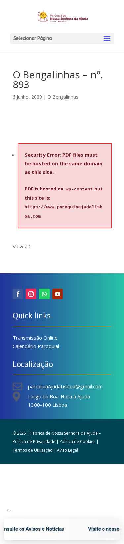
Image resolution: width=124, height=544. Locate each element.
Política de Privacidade (34, 441)
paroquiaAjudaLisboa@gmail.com (65, 386)
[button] (9, 511)
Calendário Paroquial (36, 346)
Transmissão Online (35, 337)
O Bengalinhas (62, 97)
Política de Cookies (77, 441)
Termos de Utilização (33, 450)
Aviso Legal (67, 450)
